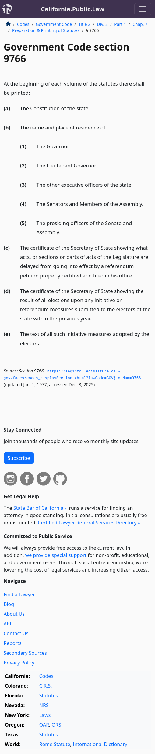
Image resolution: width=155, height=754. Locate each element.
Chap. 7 (139, 24)
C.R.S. (45, 685)
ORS (56, 724)
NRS (44, 705)
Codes (23, 24)
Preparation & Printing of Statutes (45, 30)
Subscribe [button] (19, 458)
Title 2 (85, 24)
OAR (44, 724)
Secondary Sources (25, 653)
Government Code (54, 24)
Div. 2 (102, 24)
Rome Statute (54, 744)
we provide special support (55, 555)
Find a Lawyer (19, 594)
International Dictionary (100, 744)
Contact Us (16, 633)
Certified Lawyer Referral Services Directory (87, 522)
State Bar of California (38, 508)
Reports (13, 643)
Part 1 (120, 24)
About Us (14, 614)
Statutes (48, 695)
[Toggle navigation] (142, 9)
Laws (45, 715)
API (7, 623)
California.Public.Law (72, 9)
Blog (9, 604)
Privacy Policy (19, 662)
